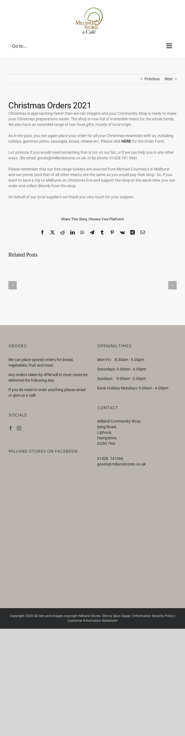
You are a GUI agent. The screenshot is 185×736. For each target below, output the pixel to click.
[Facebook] (10, 428)
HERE (126, 141)
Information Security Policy (153, 616)
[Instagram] (19, 428)
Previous (152, 79)
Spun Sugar (122, 616)
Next (169, 79)
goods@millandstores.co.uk (121, 464)
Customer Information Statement (92, 621)
